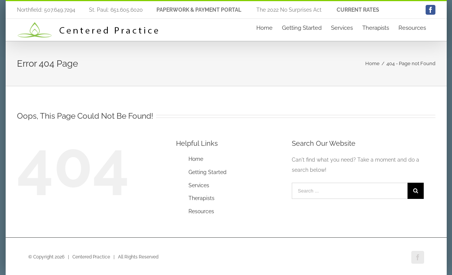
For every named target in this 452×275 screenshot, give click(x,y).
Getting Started (207, 172)
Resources (201, 211)
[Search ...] (350, 191)
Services (198, 185)
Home (195, 159)
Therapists (201, 198)
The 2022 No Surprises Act (289, 10)
